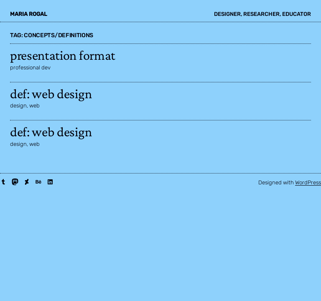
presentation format (62, 55)
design (18, 105)
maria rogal (28, 14)
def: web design (51, 93)
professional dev (30, 67)
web (34, 105)
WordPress (308, 182)
